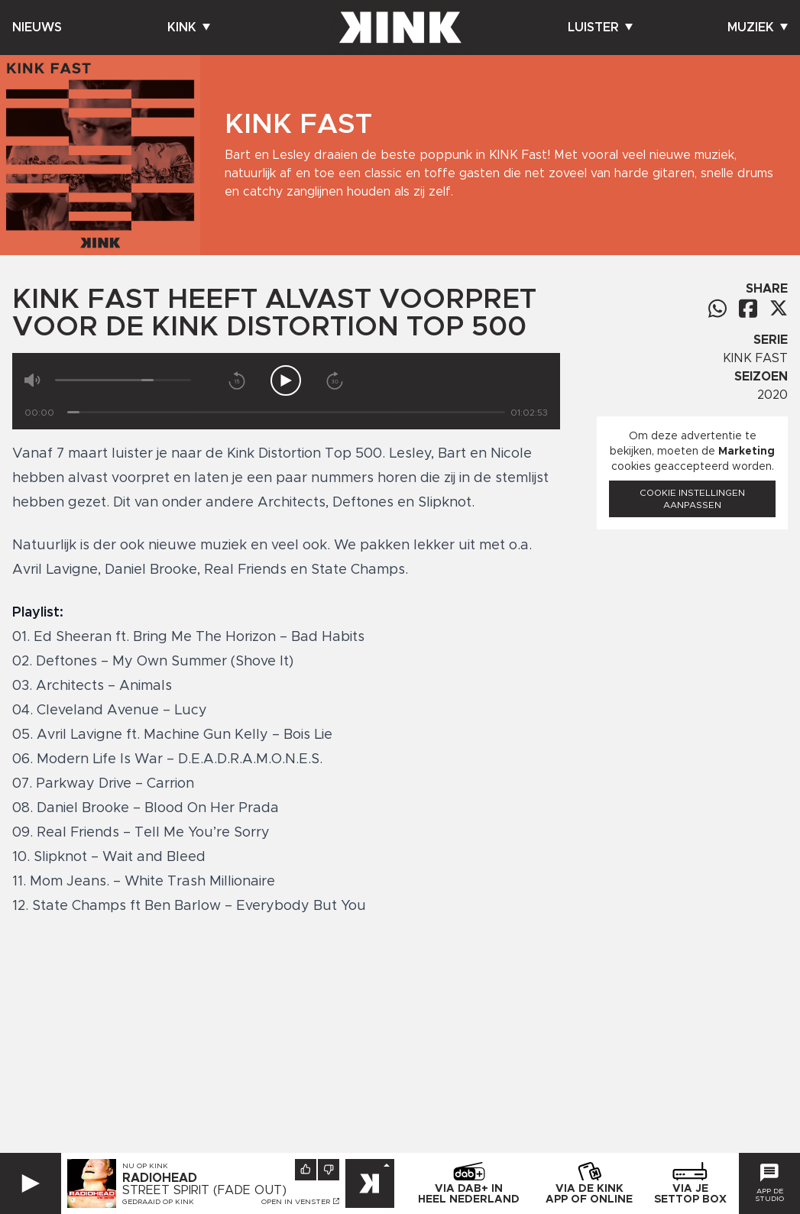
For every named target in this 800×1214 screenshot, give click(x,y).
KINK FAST (755, 358)
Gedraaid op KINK (158, 1202)
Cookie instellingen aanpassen (692, 499)
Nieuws (37, 27)
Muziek (757, 27)
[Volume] (123, 380)
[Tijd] (286, 412)
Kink (188, 27)
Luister (600, 27)
